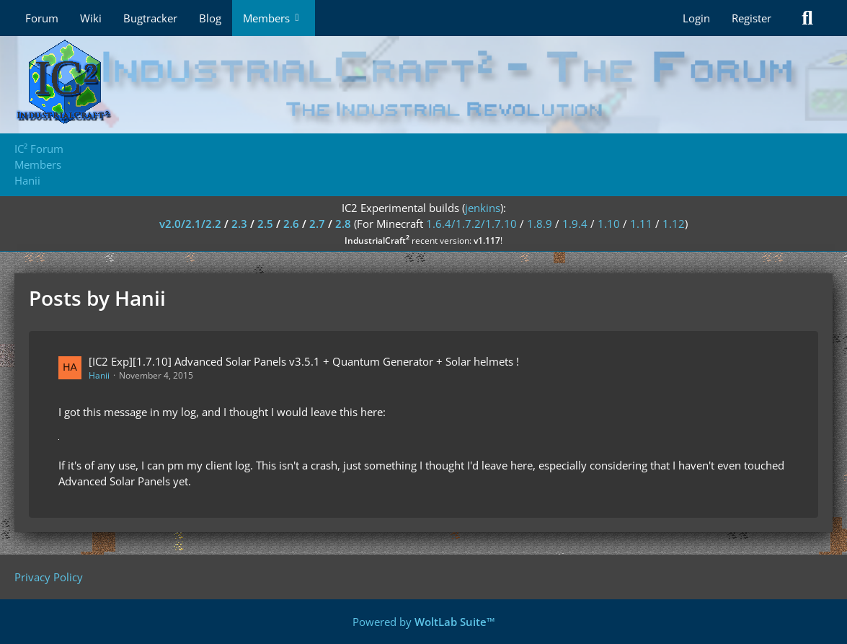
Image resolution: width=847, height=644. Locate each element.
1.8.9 (539, 223)
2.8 (343, 223)
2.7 (317, 223)
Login (696, 18)
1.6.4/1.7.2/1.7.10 (471, 223)
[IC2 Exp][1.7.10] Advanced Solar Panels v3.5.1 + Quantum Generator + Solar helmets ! (304, 361)
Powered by (423, 621)
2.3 (239, 223)
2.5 (265, 223)
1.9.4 (574, 223)
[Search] (807, 18)
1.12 (673, 223)
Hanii (99, 375)
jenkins (482, 207)
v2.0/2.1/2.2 (190, 223)
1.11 (641, 223)
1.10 (609, 223)
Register (751, 18)
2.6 (291, 223)
